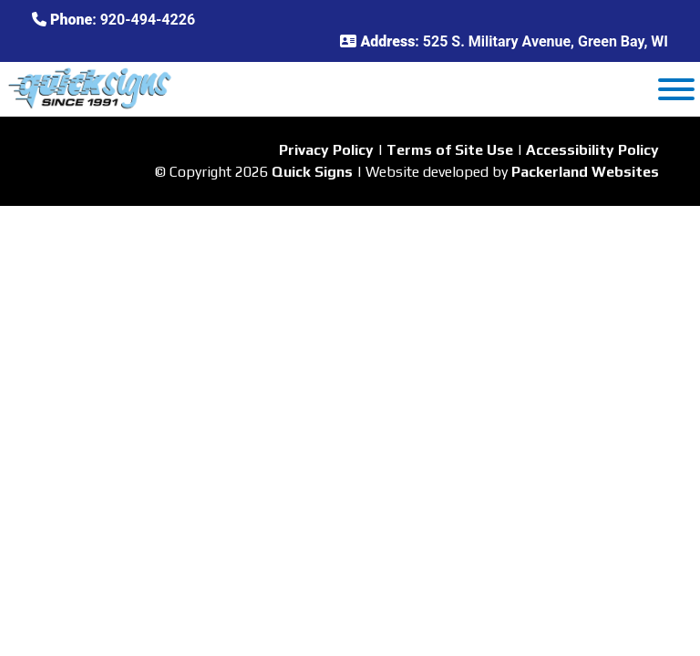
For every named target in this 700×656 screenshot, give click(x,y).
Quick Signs (312, 171)
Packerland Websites (585, 171)
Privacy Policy (326, 150)
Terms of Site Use (449, 150)
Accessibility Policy (592, 150)
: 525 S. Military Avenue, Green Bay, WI (504, 41)
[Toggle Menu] (676, 89)
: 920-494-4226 (113, 19)
